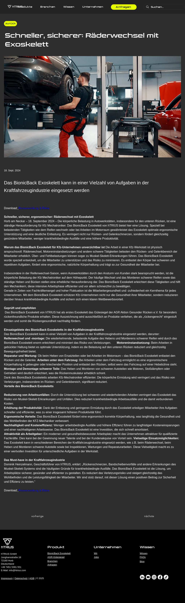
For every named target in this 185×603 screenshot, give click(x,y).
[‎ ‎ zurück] (10, 23)
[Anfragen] (124, 7)
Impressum (7, 578)
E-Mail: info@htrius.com (13, 570)
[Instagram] (154, 577)
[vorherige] (43, 516)
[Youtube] (148, 577)
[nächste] (145, 516)
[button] (25, 7)
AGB (31, 578)
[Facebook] (160, 577)
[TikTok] (166, 577)
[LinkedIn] (142, 577)
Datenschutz (20, 578)
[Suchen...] (164, 7)
